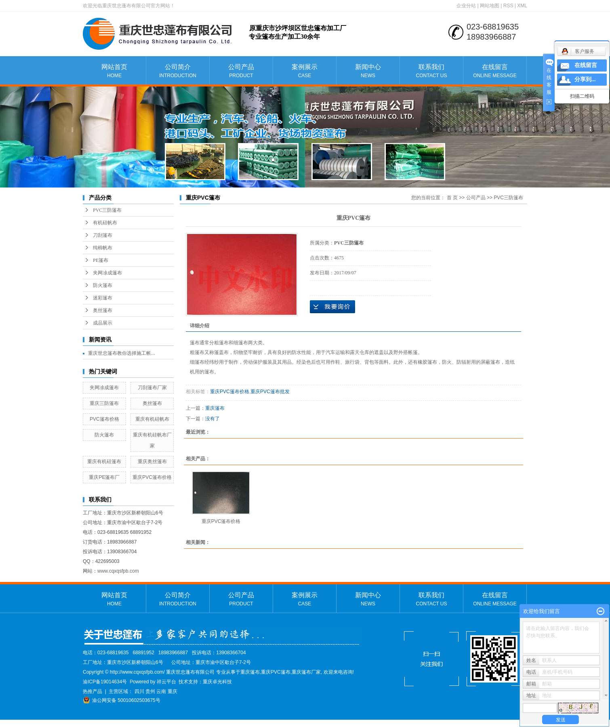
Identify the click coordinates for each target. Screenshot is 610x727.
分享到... (585, 79)
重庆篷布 (215, 408)
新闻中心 (368, 71)
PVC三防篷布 (107, 210)
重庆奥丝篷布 (152, 461)
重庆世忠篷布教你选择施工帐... (121, 353)
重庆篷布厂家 (306, 672)
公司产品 (241, 71)
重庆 (172, 691)
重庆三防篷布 (104, 403)
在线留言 (494, 71)
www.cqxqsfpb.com (118, 571)
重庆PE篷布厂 (104, 477)
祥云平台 (166, 682)
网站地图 (489, 5)
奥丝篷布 (102, 310)
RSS (508, 5)
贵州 (150, 691)
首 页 (452, 197)
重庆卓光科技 (217, 682)
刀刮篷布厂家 (152, 387)
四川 (139, 691)
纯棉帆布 (102, 248)
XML (522, 5)
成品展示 (102, 323)
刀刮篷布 (102, 235)
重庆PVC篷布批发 (270, 391)
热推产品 (92, 691)
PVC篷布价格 (104, 419)
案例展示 (304, 71)
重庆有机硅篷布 (104, 461)
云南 (161, 691)
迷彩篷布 (102, 298)
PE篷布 (100, 260)
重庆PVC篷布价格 (152, 477)
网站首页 (114, 71)
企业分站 (466, 5)
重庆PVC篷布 (275, 672)
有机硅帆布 (105, 222)
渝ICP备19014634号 (105, 682)
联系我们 (431, 71)
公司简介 (177, 71)
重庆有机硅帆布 (152, 419)
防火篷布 (102, 285)
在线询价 (332, 306)
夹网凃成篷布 (107, 273)
